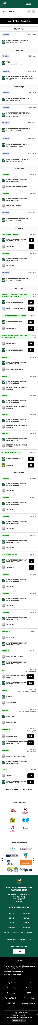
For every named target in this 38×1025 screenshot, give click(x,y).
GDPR (29, 993)
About (29, 983)
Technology (11, 993)
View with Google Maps (19, 907)
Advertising (11, 988)
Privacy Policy (29, 998)
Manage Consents (28, 1003)
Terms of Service (11, 998)
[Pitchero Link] (20, 963)
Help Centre (11, 983)
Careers (29, 988)
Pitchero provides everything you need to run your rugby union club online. (19, 967)
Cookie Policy (11, 1003)
